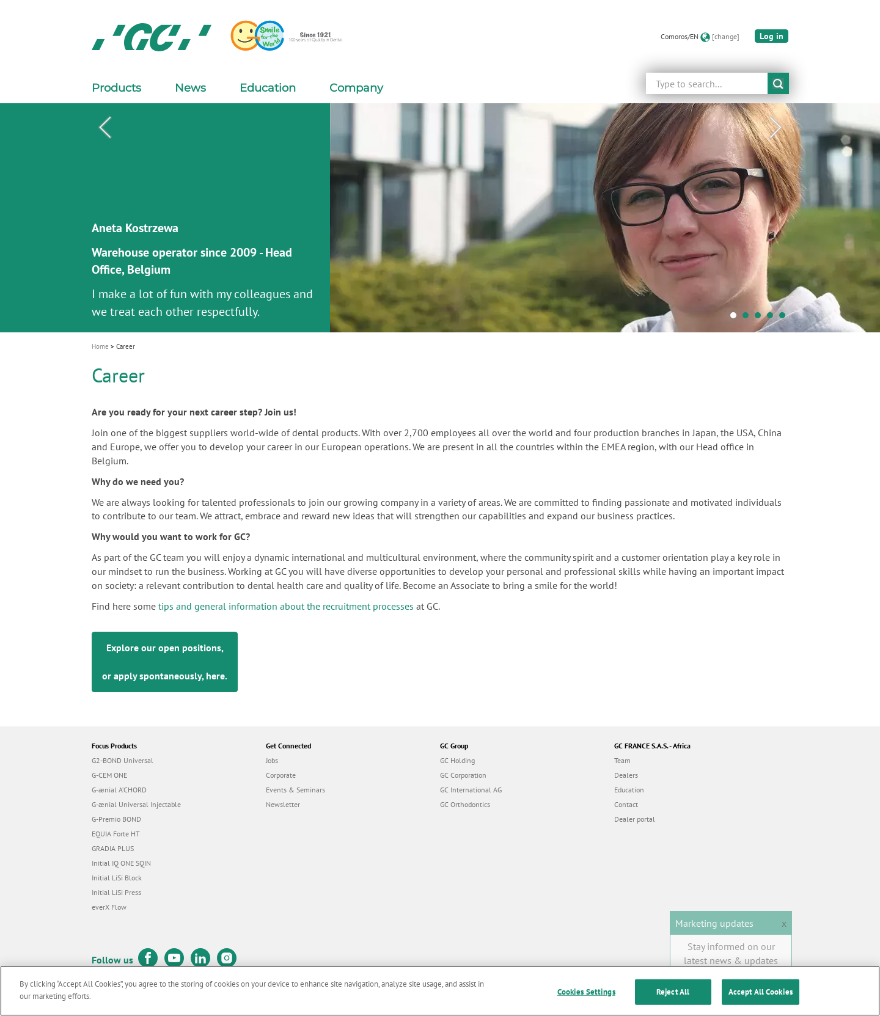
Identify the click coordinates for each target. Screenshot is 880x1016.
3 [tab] (761, 318)
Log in (771, 36)
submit (778, 83)
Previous (104, 128)
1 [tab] (736, 318)
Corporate (281, 775)
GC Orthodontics (465, 804)
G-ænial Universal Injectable (136, 804)
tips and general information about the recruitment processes (286, 606)
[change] (725, 36)
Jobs (272, 760)
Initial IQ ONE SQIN (121, 863)
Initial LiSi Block (117, 877)
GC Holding (457, 760)
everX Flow (109, 907)
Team (622, 760)
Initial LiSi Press (116, 892)
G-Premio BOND (116, 819)
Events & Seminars (295, 789)
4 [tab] (773, 318)
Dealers (626, 775)
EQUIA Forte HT (116, 833)
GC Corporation (463, 775)
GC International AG (471, 789)
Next (775, 128)
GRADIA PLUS (113, 848)
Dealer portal (634, 819)
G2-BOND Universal (122, 760)
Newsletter (283, 804)
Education (629, 789)
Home (100, 346)
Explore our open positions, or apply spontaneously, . (164, 661)
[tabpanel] (440, 217)
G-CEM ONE (109, 775)
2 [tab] (749, 318)
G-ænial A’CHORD (119, 789)
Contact (626, 804)
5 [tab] (785, 318)
